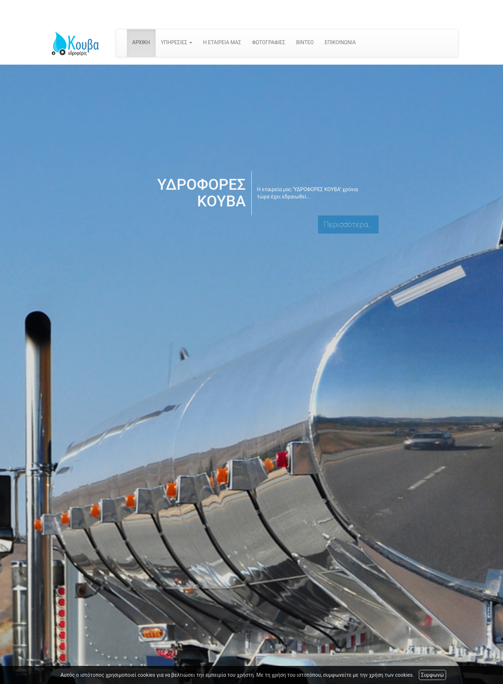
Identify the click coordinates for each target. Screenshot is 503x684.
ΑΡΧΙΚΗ (141, 42)
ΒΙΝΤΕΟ (305, 42)
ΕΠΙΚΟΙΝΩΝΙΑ (340, 42)
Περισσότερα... (348, 224)
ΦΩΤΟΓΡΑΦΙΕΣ (268, 42)
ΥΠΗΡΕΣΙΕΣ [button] (176, 42)
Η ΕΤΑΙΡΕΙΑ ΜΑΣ (222, 42)
